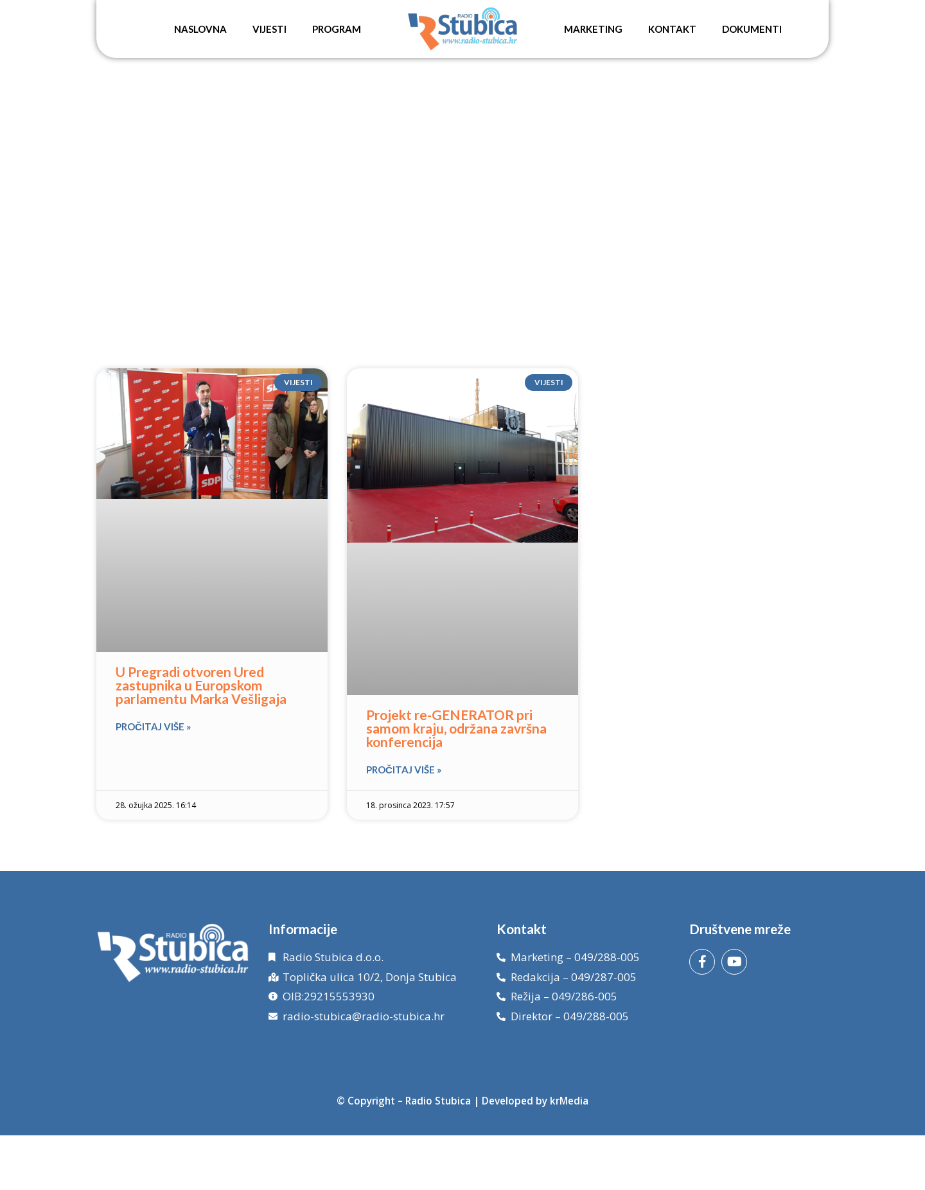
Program (336, 29)
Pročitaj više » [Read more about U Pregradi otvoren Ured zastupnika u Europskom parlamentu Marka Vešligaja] (153, 726)
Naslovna (200, 29)
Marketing (593, 29)
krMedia (569, 1100)
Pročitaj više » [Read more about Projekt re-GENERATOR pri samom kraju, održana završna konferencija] (403, 769)
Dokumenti (752, 29)
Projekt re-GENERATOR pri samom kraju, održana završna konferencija (456, 728)
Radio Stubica (438, 1100)
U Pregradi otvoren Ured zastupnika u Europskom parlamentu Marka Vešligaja (201, 685)
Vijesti (269, 29)
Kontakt (672, 29)
